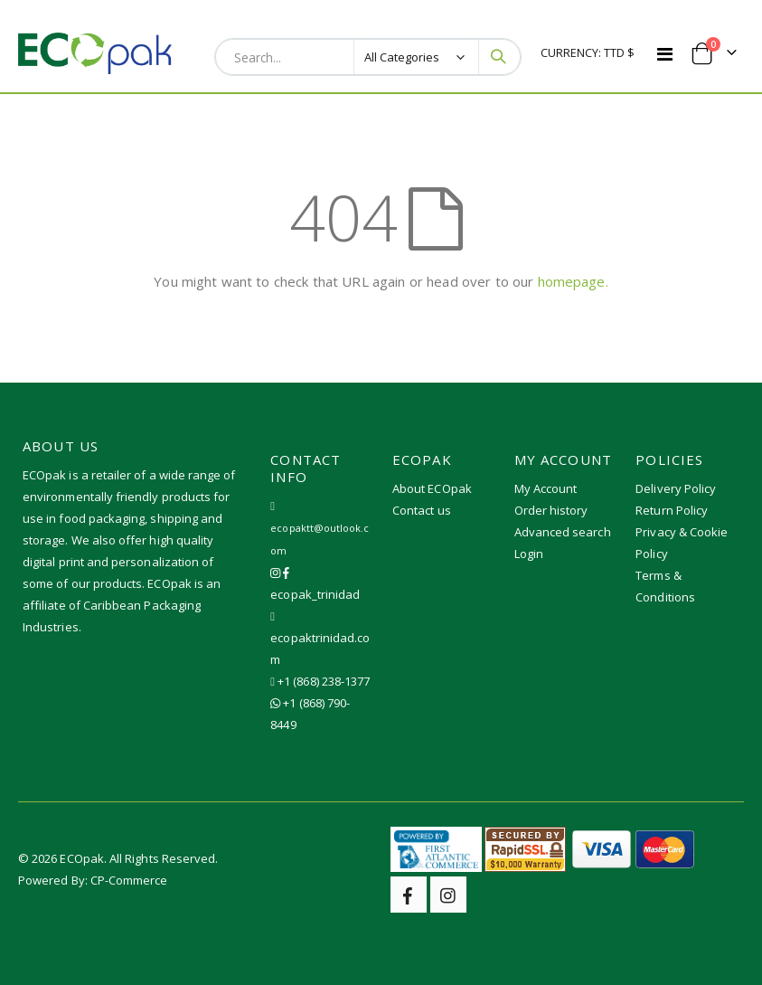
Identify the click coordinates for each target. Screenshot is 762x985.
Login (528, 553)
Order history (551, 510)
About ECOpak (432, 488)
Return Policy (671, 510)
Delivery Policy (675, 488)
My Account (546, 488)
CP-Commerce (129, 880)
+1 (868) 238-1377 (324, 681)
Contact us (421, 510)
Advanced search (562, 532)
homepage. (573, 281)
